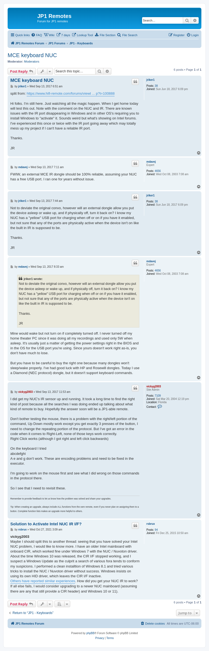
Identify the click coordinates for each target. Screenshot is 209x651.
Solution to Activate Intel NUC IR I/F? (46, 524)
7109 (158, 395)
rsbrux (150, 523)
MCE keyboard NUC (32, 55)
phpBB (90, 633)
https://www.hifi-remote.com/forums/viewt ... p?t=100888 (71, 93)
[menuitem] (36, 35)
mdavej (151, 161)
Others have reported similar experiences (42, 581)
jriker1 (150, 79)
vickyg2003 (153, 386)
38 (156, 85)
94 (156, 529)
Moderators (31, 61)
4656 (158, 170)
